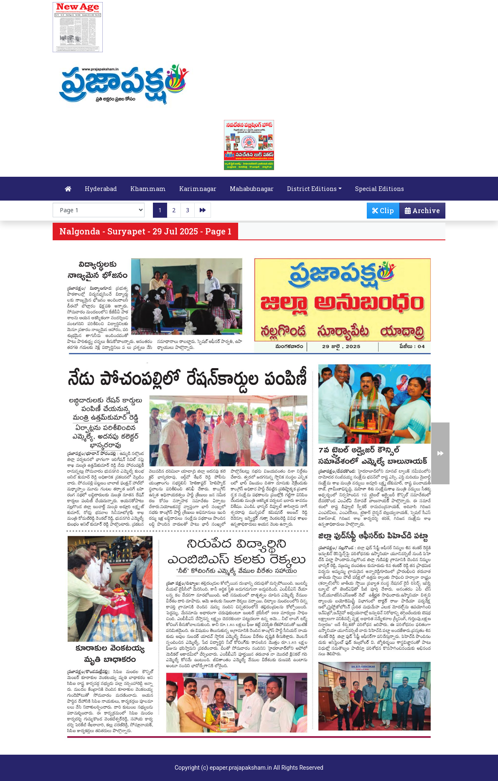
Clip (383, 210)
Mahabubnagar (252, 189)
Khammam (148, 189)
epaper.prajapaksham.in (241, 767)
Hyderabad (101, 189)
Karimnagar (197, 189)
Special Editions (379, 189)
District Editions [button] (312, 189)
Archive (420, 212)
